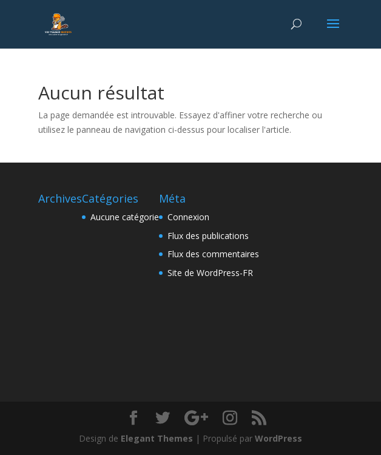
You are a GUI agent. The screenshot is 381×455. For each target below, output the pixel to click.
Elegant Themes (157, 438)
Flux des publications (208, 235)
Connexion (188, 217)
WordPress (278, 438)
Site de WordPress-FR (210, 272)
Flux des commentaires (213, 254)
